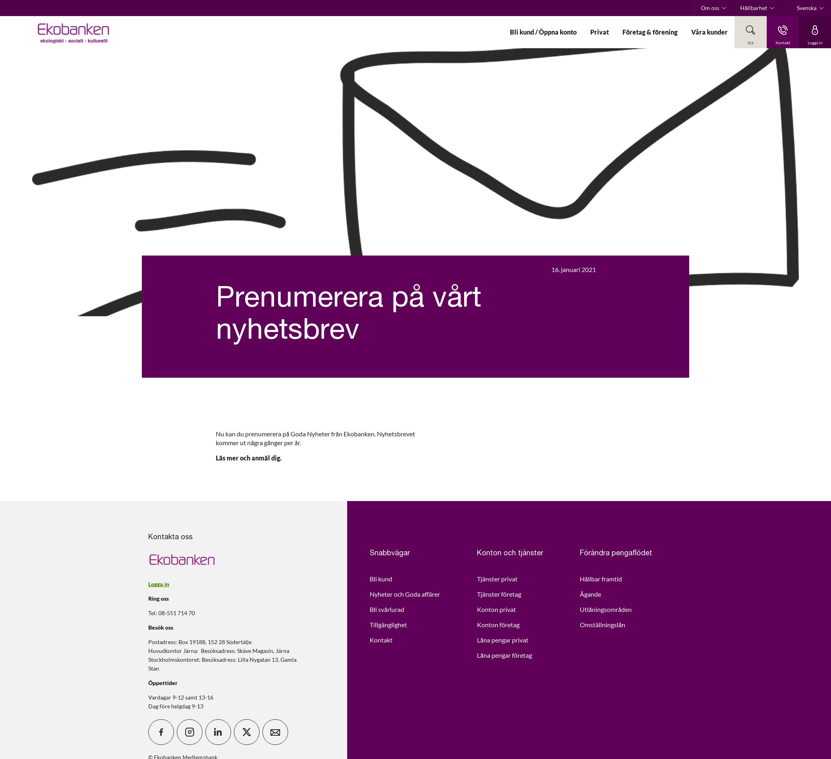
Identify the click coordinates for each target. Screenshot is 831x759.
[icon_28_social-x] (247, 732)
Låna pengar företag (504, 655)
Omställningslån (602, 624)
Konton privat (496, 609)
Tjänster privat (497, 579)
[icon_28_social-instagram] (190, 732)
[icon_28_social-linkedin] (218, 732)
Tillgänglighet (388, 624)
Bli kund (381, 579)
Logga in (158, 584)
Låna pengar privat (502, 640)
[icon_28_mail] (275, 732)
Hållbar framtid (601, 579)
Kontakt (381, 640)
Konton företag (498, 624)
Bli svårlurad (387, 609)
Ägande (590, 594)
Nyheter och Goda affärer (405, 594)
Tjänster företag (499, 594)
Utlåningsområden (606, 609)
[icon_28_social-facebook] (161, 732)
